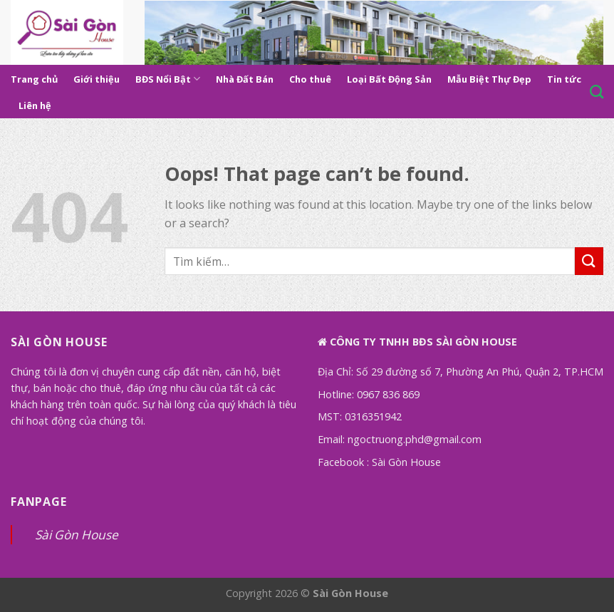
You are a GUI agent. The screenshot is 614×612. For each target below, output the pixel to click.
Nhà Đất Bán (245, 79)
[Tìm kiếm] (596, 91)
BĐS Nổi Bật (167, 78)
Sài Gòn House (406, 462)
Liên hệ (35, 105)
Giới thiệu (96, 79)
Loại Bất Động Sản (389, 79)
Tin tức (564, 79)
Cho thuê (310, 79)
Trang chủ (34, 79)
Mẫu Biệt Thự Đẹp (489, 79)
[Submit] (589, 261)
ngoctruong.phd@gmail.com (415, 439)
